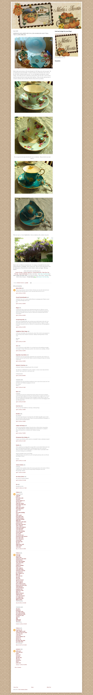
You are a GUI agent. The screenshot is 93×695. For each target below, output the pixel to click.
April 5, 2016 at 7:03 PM (20, 433)
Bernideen (18, 413)
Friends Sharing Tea (37, 272)
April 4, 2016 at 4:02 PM (20, 315)
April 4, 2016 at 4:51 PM (20, 341)
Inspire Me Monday (23, 274)
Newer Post (16, 687)
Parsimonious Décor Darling (21, 437)
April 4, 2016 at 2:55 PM (20, 293)
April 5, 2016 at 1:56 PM (20, 409)
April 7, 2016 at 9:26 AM (20, 472)
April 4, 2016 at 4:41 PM (20, 327)
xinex (17, 345)
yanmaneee (18, 649)
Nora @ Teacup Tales (20, 319)
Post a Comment (18, 667)
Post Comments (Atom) (23, 689)
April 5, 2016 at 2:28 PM (20, 421)
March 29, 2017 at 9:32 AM (21, 644)
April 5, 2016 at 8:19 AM (20, 401)
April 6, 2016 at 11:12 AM (21, 460)
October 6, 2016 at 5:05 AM (21, 623)
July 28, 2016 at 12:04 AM (21, 602)
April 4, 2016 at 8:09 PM (20, 375)
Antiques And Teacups (20, 425)
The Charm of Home (20, 476)
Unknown (18, 492)
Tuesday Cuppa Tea (27, 272)
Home (32, 687)
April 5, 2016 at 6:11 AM (20, 387)
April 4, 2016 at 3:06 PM (20, 303)
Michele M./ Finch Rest (20, 365)
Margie (17, 307)
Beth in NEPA (18, 288)
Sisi (16, 484)
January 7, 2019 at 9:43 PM (21, 664)
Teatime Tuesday (19, 272)
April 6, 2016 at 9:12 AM (20, 440)
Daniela (17, 445)
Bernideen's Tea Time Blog (43, 276)
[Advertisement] (32, 677)
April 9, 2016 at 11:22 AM (21, 480)
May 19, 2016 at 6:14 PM (21, 548)
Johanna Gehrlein (19, 464)
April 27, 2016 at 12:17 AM (21, 488)
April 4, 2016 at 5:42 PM (20, 350)
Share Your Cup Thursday (43, 274)
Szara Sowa (18, 405)
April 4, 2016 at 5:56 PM (20, 361)
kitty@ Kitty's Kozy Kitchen (21, 354)
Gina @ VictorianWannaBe (21, 297)
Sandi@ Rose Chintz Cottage (21, 331)
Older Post (49, 687)
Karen (17, 391)
